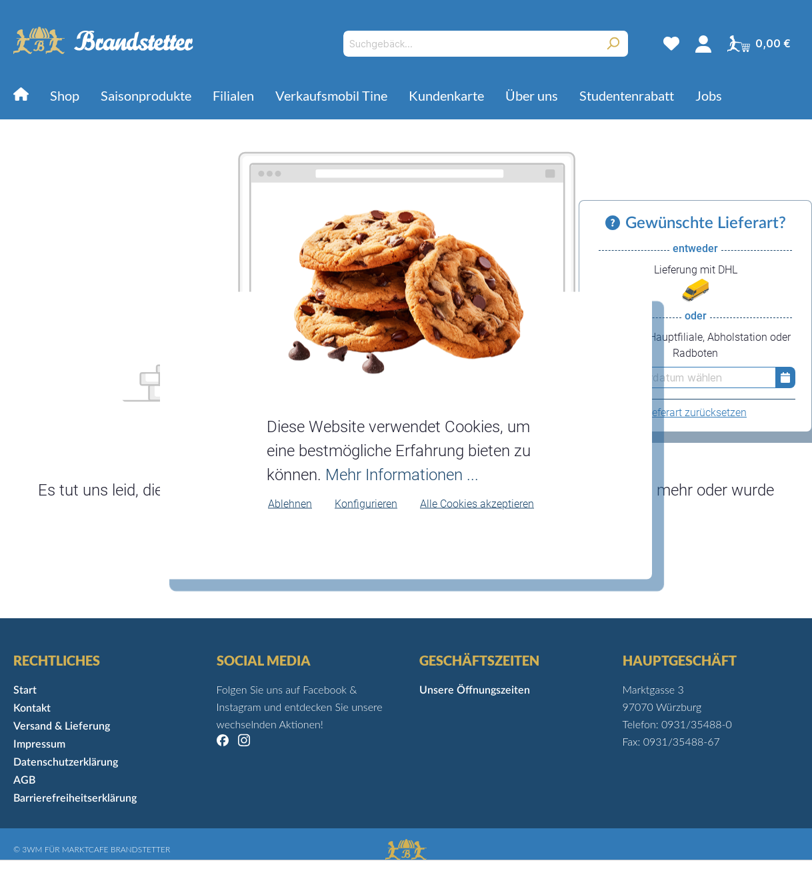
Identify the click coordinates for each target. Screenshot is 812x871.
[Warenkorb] (759, 43)
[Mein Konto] (703, 43)
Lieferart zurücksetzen (695, 412)
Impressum (39, 744)
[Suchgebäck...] (470, 43)
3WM (32, 849)
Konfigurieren (366, 503)
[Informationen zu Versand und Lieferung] (615, 223)
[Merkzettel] (671, 43)
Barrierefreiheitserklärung (75, 798)
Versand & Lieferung (61, 726)
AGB (24, 780)
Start (25, 690)
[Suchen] (613, 43)
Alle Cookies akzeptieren (477, 503)
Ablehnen (290, 503)
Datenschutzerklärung (65, 762)
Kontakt (32, 708)
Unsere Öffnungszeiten (474, 690)
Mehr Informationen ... (402, 474)
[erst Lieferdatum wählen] (685, 377)
